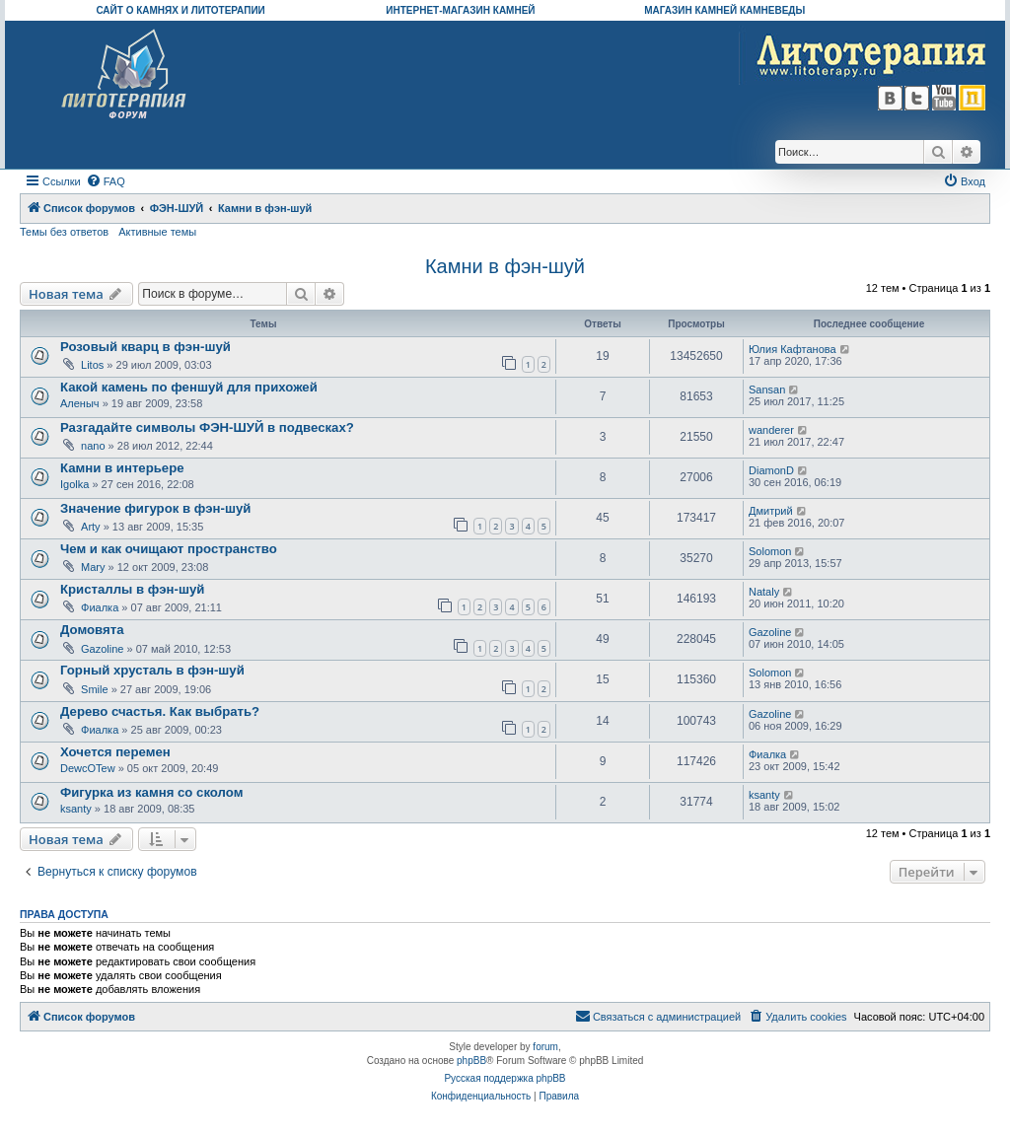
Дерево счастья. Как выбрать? (159, 711)
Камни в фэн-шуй (505, 266)
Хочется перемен (115, 752)
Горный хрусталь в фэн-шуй (152, 670)
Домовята (92, 629)
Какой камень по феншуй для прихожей (189, 387)
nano (93, 446)
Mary (93, 567)
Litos (92, 365)
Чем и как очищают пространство (168, 548)
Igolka (74, 484)
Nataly (764, 592)
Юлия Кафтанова (792, 349)
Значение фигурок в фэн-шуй (155, 508)
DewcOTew (87, 768)
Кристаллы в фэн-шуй (132, 589)
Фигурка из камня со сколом (151, 792)
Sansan (767, 389)
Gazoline (102, 649)
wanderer (771, 430)
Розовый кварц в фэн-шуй (145, 346)
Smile (94, 689)
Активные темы (157, 232)
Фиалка (99, 607)
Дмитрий (771, 511)
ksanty (76, 809)
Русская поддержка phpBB (504, 1078)
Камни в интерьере (122, 468)
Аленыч (80, 403)
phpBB (471, 1060)
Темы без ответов (64, 232)
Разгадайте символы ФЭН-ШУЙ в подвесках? (207, 427)
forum (545, 1046)
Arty (91, 526)
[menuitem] (105, 181)
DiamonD (771, 470)
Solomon (770, 551)
